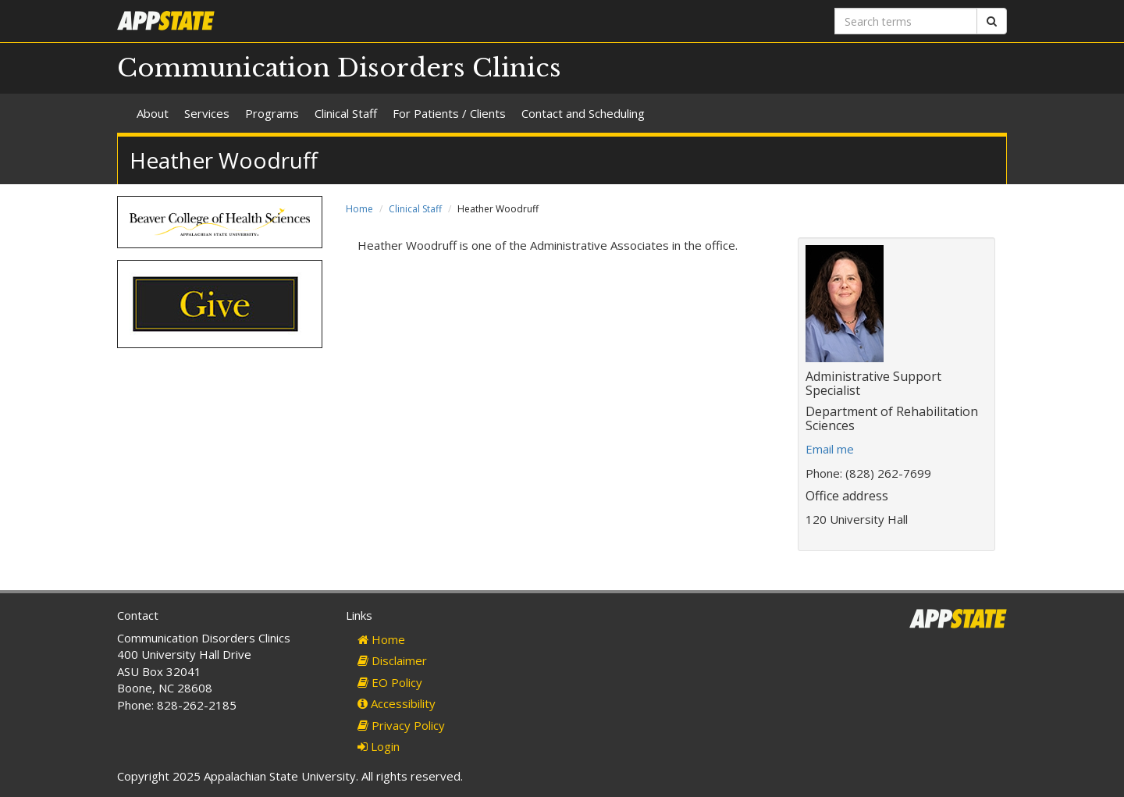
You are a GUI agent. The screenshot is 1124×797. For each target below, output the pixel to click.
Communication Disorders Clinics (339, 68)
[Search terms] (905, 21)
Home (359, 208)
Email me (830, 449)
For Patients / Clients (449, 113)
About (153, 113)
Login (378, 746)
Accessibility (396, 703)
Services (206, 113)
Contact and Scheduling (583, 113)
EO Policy (389, 682)
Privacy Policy (401, 725)
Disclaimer (392, 660)
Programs (272, 113)
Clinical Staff (346, 113)
